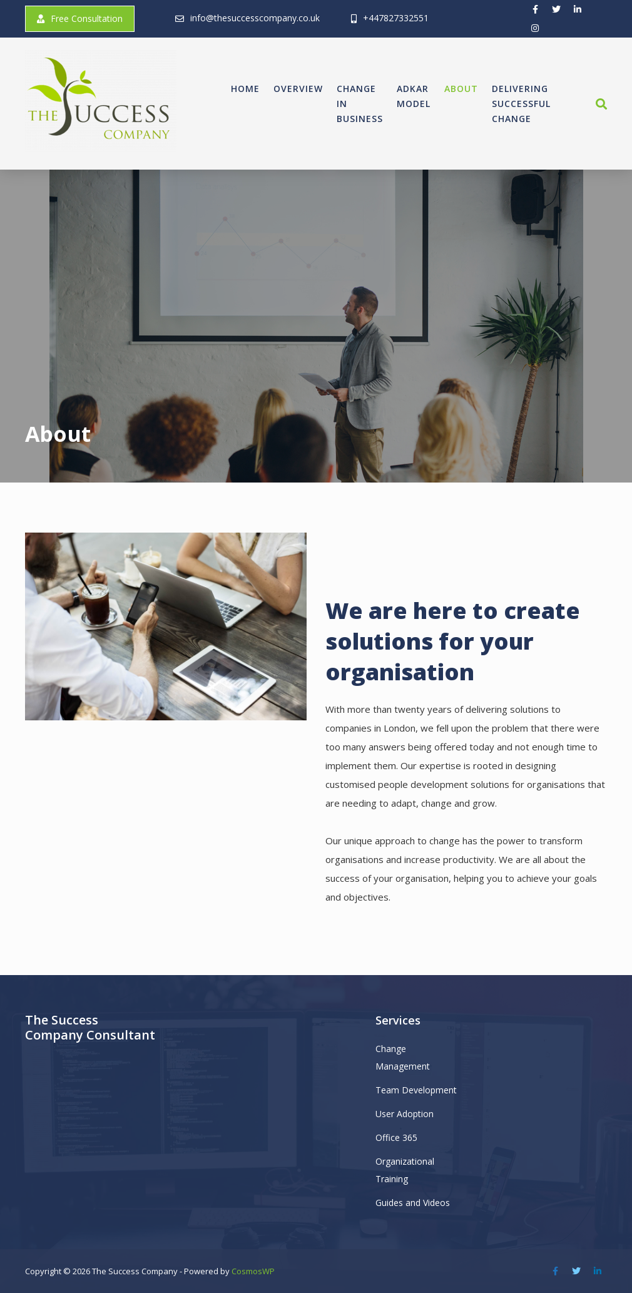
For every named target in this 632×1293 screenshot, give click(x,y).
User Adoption (404, 1114)
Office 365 (396, 1137)
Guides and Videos (412, 1203)
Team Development (416, 1090)
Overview (298, 89)
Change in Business (360, 104)
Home (245, 89)
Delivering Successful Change (521, 104)
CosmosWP (253, 1271)
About (461, 89)
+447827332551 (396, 18)
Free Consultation (80, 18)
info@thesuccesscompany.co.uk (255, 18)
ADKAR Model (414, 96)
